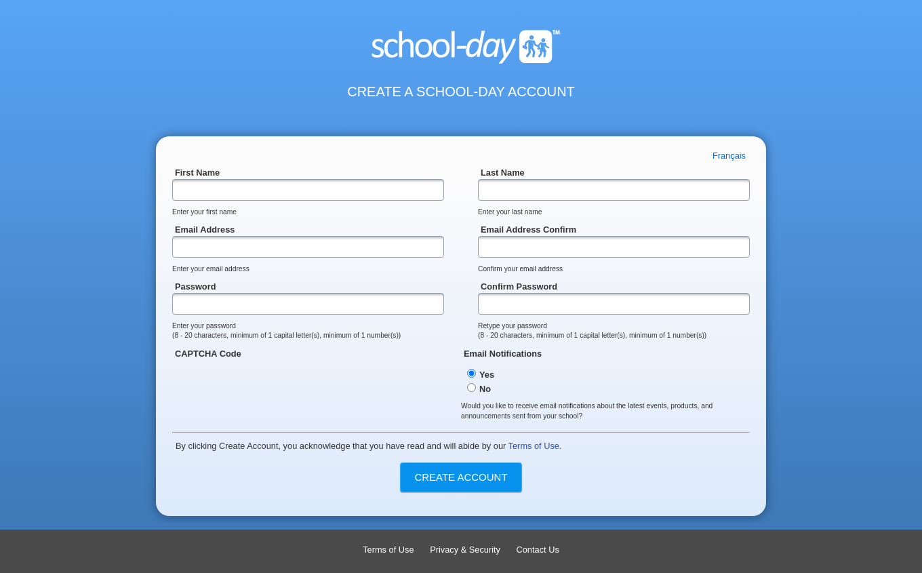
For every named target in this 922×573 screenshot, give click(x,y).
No (479, 389)
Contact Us (538, 550)
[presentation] (275, 386)
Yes (480, 375)
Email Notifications (605, 375)
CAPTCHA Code (316, 381)
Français (729, 156)
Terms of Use (533, 446)
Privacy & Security (465, 550)
